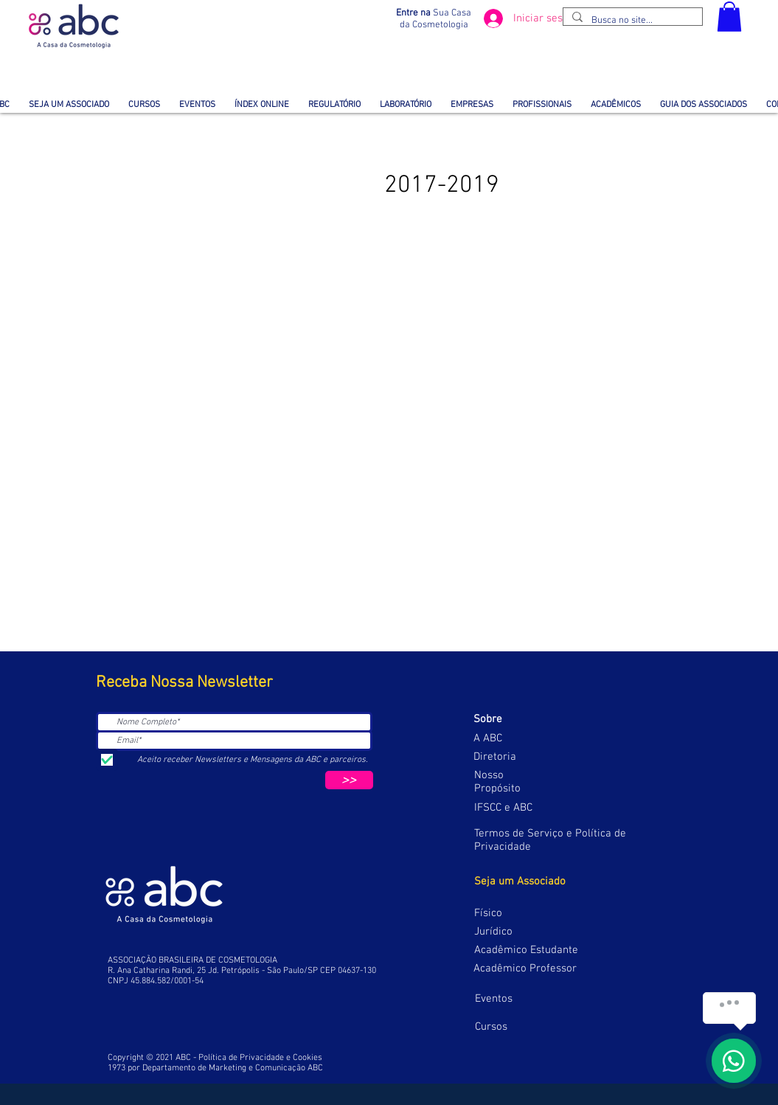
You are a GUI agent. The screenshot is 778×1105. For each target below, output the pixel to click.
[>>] (349, 780)
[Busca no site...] (631, 20)
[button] (729, 16)
